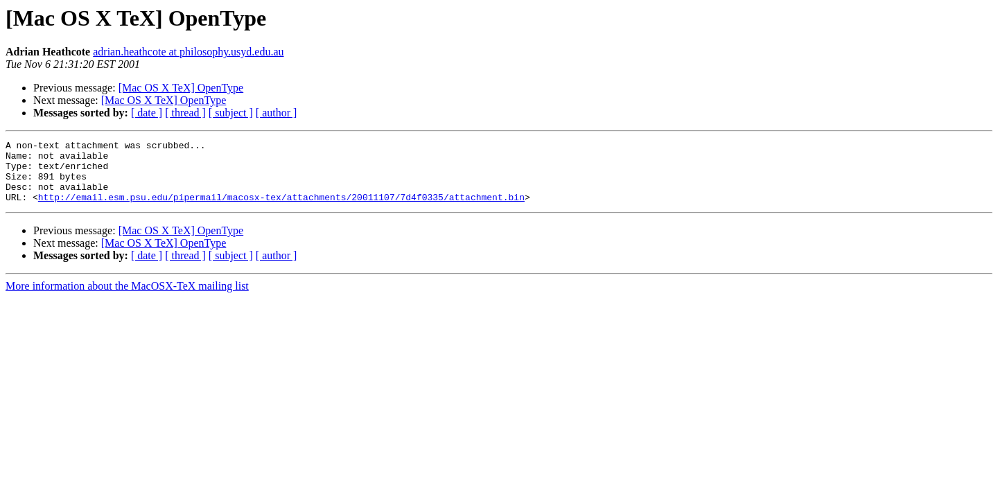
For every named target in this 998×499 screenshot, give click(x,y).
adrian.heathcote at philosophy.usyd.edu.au (188, 52)
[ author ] (276, 113)
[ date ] (146, 113)
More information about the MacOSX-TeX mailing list (127, 298)
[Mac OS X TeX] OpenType (181, 88)
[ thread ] (185, 113)
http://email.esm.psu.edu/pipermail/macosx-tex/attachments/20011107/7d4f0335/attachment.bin (281, 209)
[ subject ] (231, 113)
